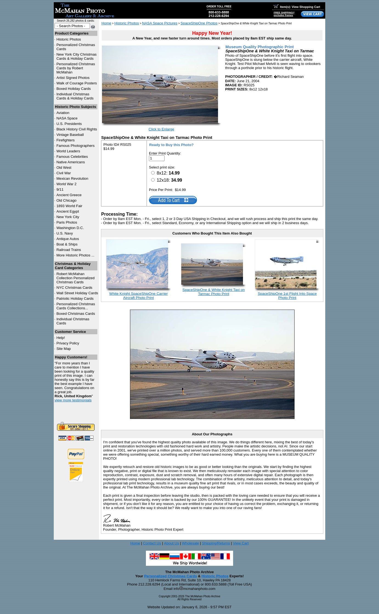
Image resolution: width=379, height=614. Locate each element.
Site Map (63, 349)
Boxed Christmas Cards (75, 314)
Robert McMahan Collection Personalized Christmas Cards (75, 278)
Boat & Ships (67, 244)
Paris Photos (66, 222)
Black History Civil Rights (76, 129)
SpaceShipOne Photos (198, 23)
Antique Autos (67, 239)
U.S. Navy (64, 233)
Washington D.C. (70, 228)
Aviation (62, 113)
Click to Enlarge (161, 129)
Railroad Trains (68, 250)
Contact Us (152, 543)
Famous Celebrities (72, 157)
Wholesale (190, 543)
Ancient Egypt (67, 211)
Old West (64, 167)
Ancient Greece (69, 195)
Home (106, 23)
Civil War (63, 173)
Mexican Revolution (72, 178)
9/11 (60, 189)
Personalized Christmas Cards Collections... (75, 306)
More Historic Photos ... (75, 255)
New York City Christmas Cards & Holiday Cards (76, 56)
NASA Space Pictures (159, 23)
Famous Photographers (75, 146)
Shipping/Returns (216, 543)
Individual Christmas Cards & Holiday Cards (75, 96)
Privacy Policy (67, 343)
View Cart (241, 543)
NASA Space (67, 118)
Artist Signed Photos (73, 78)
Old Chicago (66, 200)
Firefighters (65, 140)
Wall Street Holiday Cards (77, 293)
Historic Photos (68, 39)
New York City (67, 217)
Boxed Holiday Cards (73, 89)
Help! (60, 338)
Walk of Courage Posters (76, 83)
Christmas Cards (74, 287)
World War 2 (66, 184)
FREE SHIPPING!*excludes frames (284, 14)
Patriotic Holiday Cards (75, 298)
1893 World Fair (69, 206)
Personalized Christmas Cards (170, 576)
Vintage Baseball (70, 135)
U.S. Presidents (69, 124)
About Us (171, 543)
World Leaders (68, 151)
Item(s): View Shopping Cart (297, 6)
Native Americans (70, 162)
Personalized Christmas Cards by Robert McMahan (75, 68)
